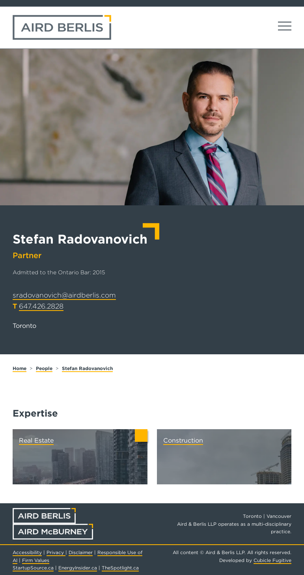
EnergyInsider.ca (77, 568)
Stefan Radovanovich (87, 368)
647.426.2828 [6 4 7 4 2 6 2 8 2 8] (41, 306)
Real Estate (36, 440)
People (44, 368)
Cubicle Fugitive (272, 560)
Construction (183, 440)
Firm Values (35, 560)
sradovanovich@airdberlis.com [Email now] (64, 295)
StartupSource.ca (33, 568)
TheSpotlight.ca (120, 568)
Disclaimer (81, 552)
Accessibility (27, 552)
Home (19, 368)
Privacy (56, 552)
